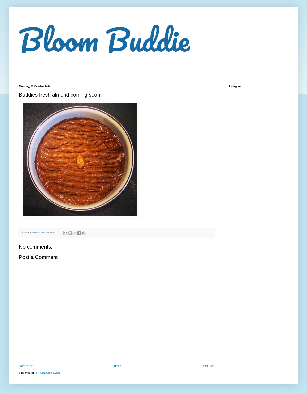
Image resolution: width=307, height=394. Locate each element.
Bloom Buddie (104, 39)
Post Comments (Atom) (47, 372)
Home (117, 366)
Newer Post (26, 366)
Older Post (208, 366)
